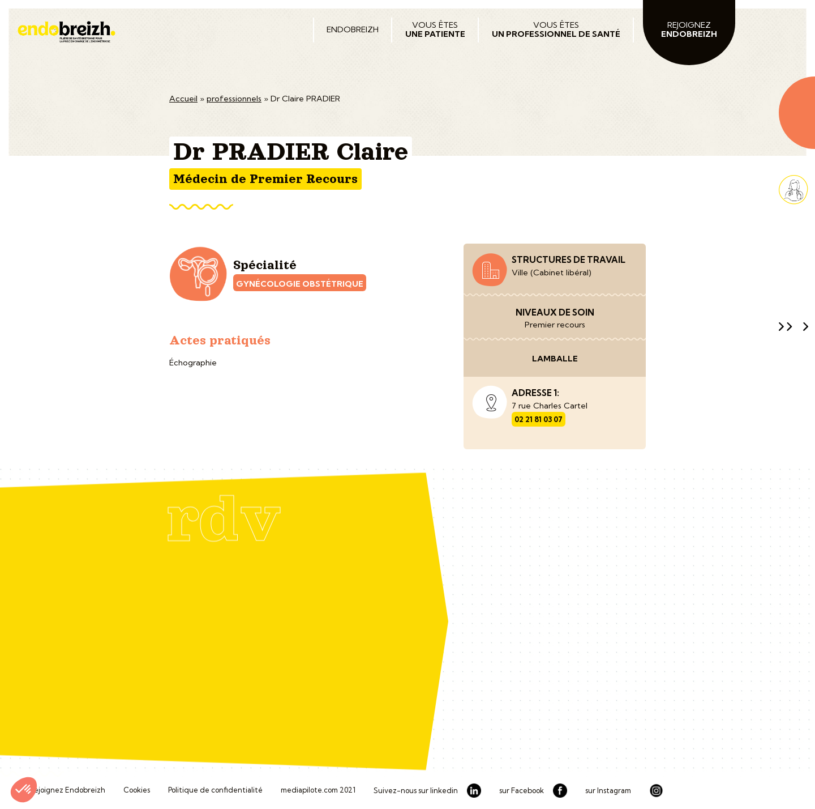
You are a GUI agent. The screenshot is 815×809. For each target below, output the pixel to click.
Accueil (183, 98)
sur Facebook (521, 790)
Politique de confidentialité (215, 790)
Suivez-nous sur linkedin (416, 790)
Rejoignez (689, 29)
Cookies (136, 790)
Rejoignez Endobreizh (67, 790)
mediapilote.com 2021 (318, 790)
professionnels (234, 98)
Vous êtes (435, 29)
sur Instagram (608, 790)
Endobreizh (353, 29)
